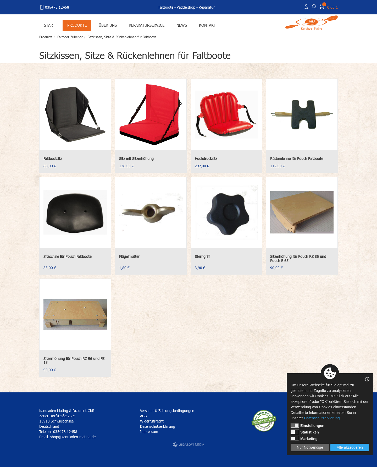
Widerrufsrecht (152, 421)
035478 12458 (54, 7)
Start (49, 25)
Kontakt (207, 25)
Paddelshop (186, 7)
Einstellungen (307, 425)
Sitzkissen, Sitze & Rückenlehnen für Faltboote (122, 37)
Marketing (304, 438)
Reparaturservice (146, 25)
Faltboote (165, 7)
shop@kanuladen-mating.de (73, 437)
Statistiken (305, 432)
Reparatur (207, 7)
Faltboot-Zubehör (70, 37)
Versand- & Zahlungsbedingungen (167, 410)
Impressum (149, 431)
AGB (143, 416)
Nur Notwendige (310, 447)
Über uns (108, 25)
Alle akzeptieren (350, 447)
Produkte (77, 25)
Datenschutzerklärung (157, 426)
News (181, 25)
